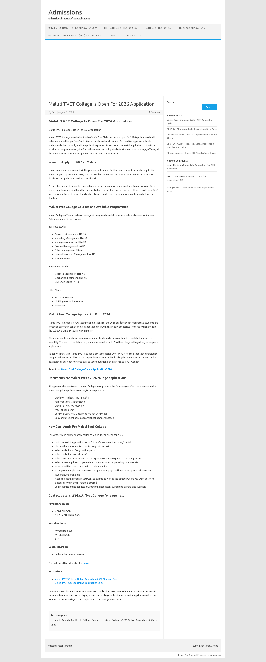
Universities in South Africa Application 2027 (72, 28)
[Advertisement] (133, 68)
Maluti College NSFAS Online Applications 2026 (131, 620)
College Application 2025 (159, 28)
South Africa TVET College (62, 599)
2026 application (101, 591)
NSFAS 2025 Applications (192, 28)
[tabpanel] (104, 525)
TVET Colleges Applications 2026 (121, 28)
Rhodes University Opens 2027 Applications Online (191, 153)
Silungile (171, 187)
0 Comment (155, 112)
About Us (115, 35)
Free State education (121, 591)
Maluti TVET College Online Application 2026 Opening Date (86, 579)
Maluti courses (141, 591)
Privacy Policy (134, 35)
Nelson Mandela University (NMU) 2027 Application (76, 35)
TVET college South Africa (109, 599)
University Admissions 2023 (72, 591)
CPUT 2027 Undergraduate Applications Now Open (192, 129)
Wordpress (215, 655)
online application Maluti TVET (142, 595)
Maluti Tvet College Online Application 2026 (86, 369)
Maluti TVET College (76, 595)
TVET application (85, 599)
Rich (54, 112)
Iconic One (183, 655)
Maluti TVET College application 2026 (107, 595)
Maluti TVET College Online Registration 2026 (79, 583)
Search (170, 102)
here (86, 563)
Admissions (65, 12)
